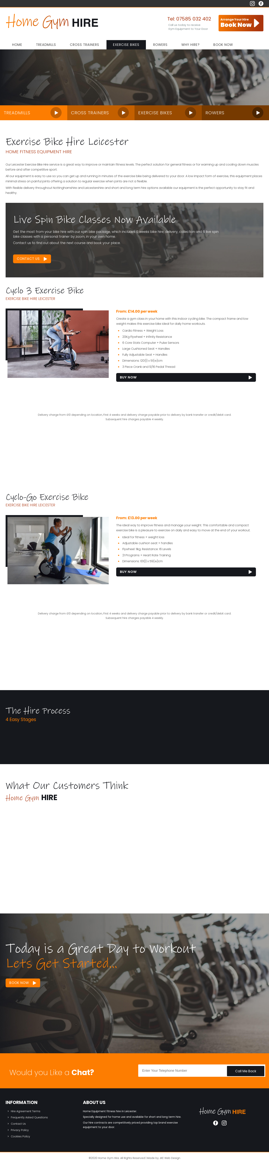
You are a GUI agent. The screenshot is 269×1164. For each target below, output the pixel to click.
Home (17, 45)
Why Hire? (190, 45)
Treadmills (46, 45)
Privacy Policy (20, 1130)
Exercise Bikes (126, 45)
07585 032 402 (193, 18)
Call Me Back (245, 1071)
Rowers (160, 45)
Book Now (223, 45)
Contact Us (28, 259)
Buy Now (128, 377)
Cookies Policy (20, 1136)
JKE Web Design (170, 1158)
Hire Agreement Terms (25, 1111)
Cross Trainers (84, 45)
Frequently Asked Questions (29, 1117)
